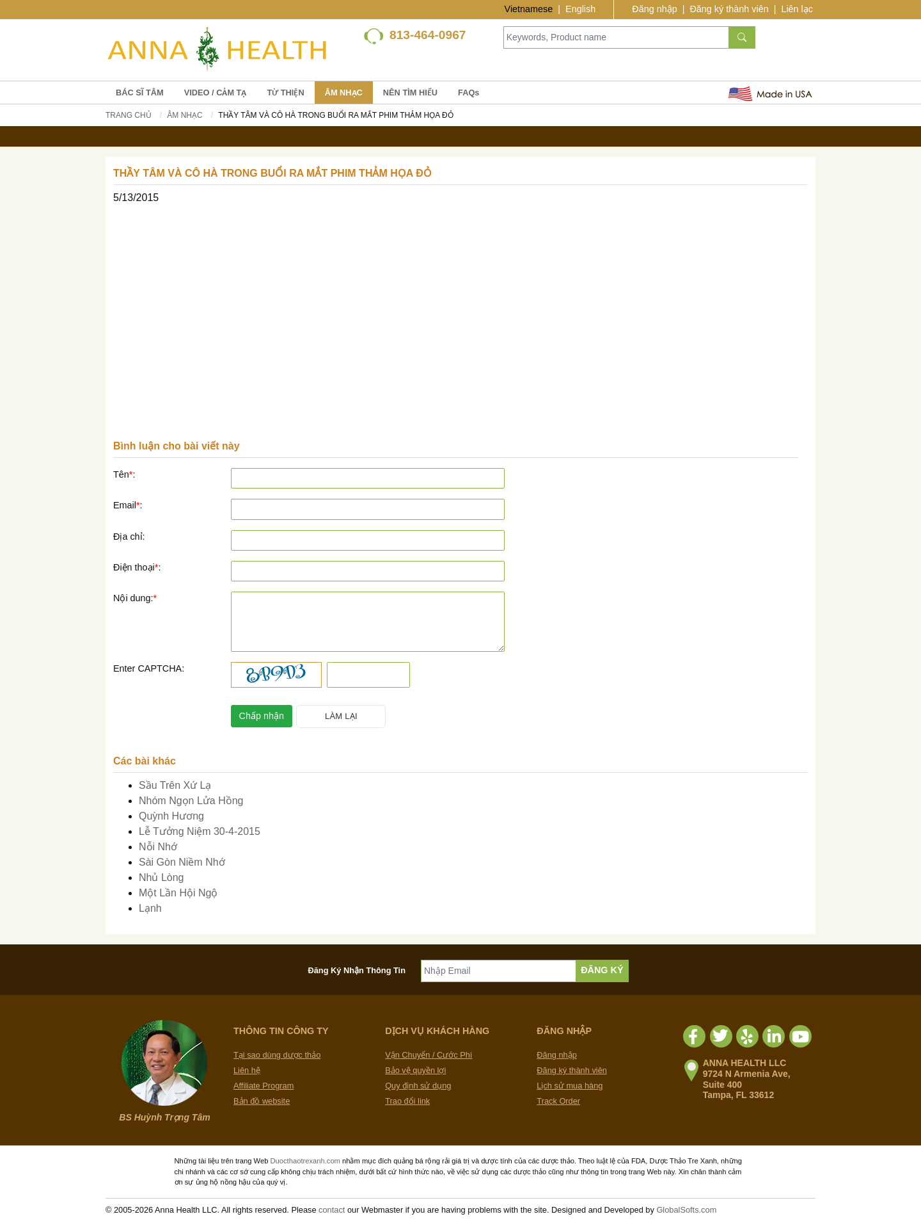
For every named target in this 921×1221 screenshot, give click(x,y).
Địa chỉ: (129, 536)
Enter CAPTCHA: (148, 668)
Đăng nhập (654, 9)
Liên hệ (246, 1070)
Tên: (124, 474)
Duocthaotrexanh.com (305, 1161)
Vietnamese (529, 9)
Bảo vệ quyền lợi (415, 1070)
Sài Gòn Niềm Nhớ (182, 862)
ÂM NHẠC (344, 92)
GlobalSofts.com (686, 1210)
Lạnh (150, 908)
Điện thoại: (137, 567)
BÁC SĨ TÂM (140, 92)
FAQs (468, 92)
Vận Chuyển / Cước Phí (428, 1055)
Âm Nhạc (184, 115)
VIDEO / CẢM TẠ (215, 92)
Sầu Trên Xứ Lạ (175, 785)
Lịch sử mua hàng (569, 1085)
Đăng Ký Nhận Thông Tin (357, 970)
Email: (128, 505)
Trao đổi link (407, 1101)
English (580, 9)
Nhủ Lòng (161, 877)
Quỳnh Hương (171, 816)
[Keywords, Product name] (616, 37)
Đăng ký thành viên (728, 9)
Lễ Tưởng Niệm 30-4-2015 (199, 831)
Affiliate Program (263, 1085)
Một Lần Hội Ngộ (178, 892)
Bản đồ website (261, 1101)
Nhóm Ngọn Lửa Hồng (191, 800)
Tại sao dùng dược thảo (276, 1055)
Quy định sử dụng (418, 1085)
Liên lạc (797, 9)
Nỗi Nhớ (158, 846)
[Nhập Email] (498, 971)
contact (332, 1210)
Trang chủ (129, 115)
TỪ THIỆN (285, 92)
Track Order (558, 1101)
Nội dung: (135, 598)
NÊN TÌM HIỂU (410, 92)
